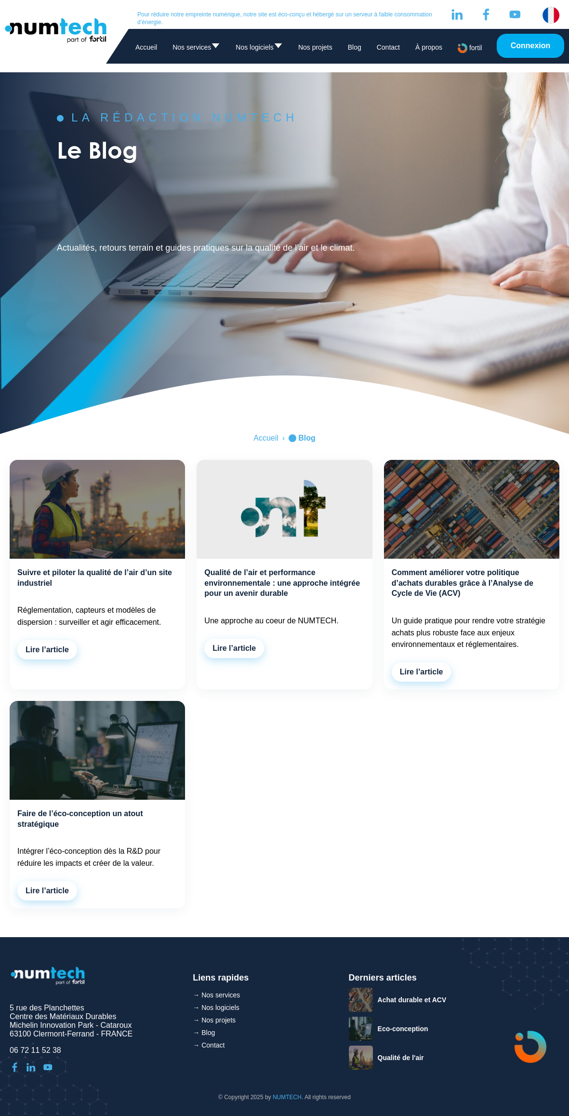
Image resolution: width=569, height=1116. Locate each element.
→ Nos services (216, 995)
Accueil (146, 47)
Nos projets (315, 47)
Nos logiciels (259, 49)
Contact (388, 47)
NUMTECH (287, 1097)
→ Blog (204, 1032)
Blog (354, 47)
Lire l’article (47, 649)
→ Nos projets (214, 1020)
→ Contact (209, 1045)
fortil (470, 48)
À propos (428, 47)
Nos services (196, 49)
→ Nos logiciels (216, 1007)
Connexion (531, 45)
